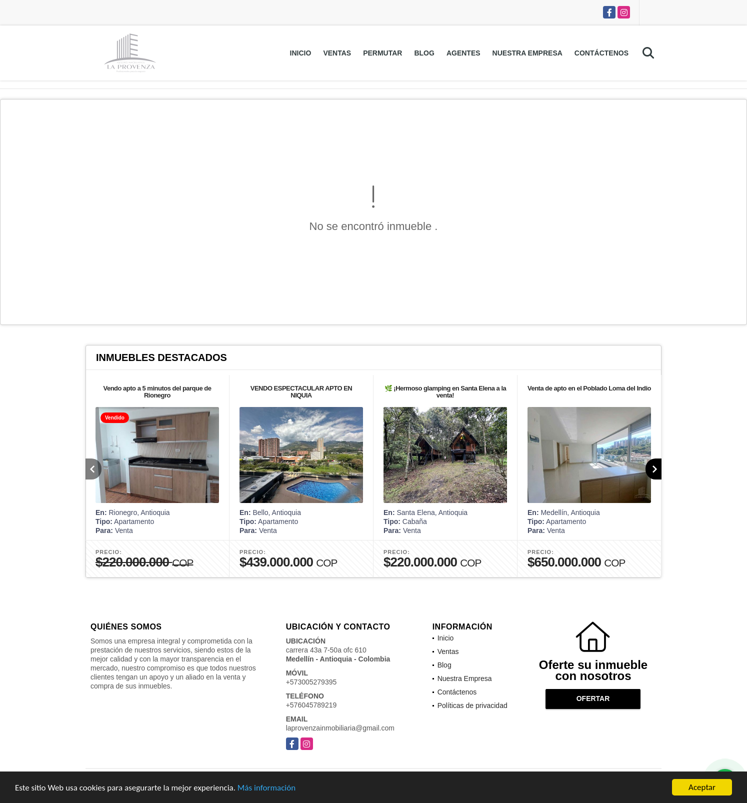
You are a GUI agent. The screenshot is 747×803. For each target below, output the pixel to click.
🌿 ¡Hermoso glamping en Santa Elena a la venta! (445, 391)
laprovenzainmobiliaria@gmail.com (340, 728)
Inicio (301, 53)
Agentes (463, 53)
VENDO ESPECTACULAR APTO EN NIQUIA (301, 391)
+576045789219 (311, 705)
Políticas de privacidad (473, 706)
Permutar (382, 53)
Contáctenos (601, 53)
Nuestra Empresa (527, 53)
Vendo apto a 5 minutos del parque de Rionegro (157, 391)
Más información (267, 789)
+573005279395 (311, 682)
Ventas (337, 53)
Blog (424, 53)
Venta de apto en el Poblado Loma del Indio (589, 388)
